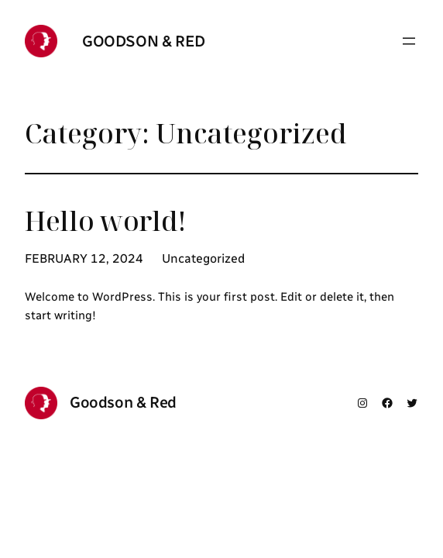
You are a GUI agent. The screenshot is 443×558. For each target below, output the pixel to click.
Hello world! (106, 220)
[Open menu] (409, 41)
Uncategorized (203, 258)
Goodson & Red (143, 41)
